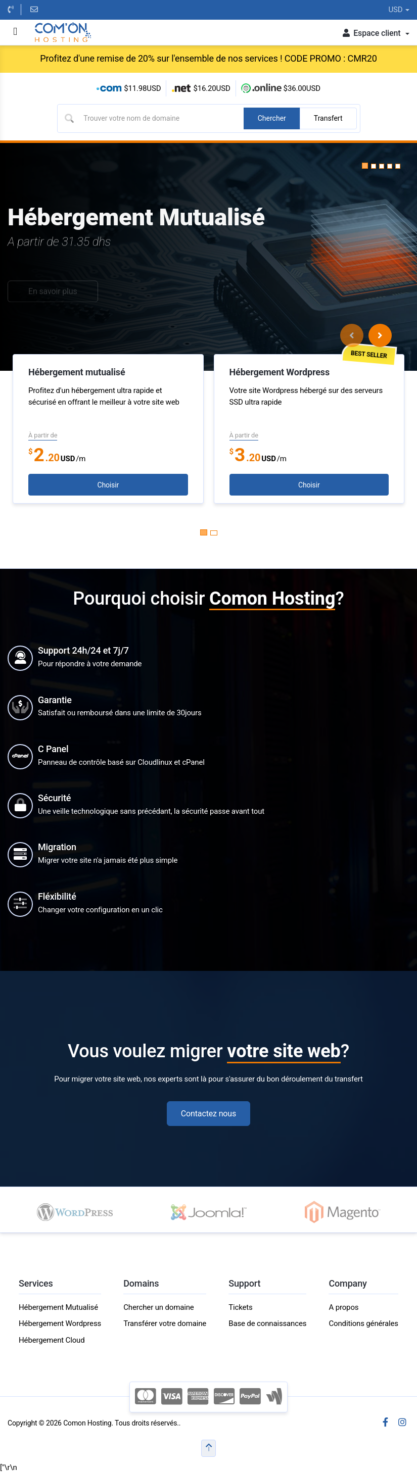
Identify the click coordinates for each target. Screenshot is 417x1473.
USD (398, 9)
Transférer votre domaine (164, 1323)
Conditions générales (363, 1323)
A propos (343, 1307)
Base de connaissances (267, 1323)
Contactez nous (208, 1113)
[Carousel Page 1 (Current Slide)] (203, 532)
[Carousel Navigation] (366, 335)
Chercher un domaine (158, 1307)
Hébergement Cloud (52, 1340)
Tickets (240, 1307)
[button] (364, 166)
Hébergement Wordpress (60, 1323)
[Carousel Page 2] (213, 532)
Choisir (108, 485)
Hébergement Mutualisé (58, 1307)
